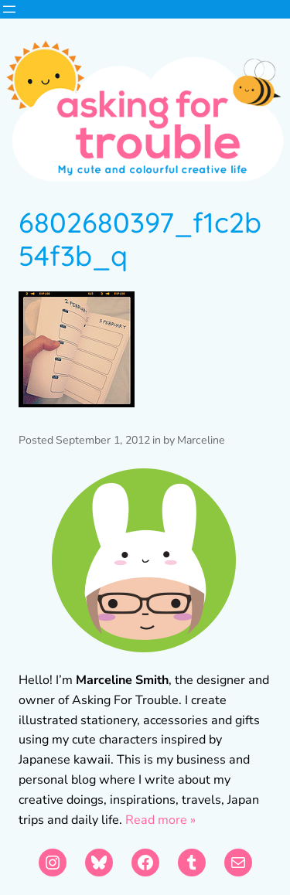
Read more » (160, 820)
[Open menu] (9, 9)
